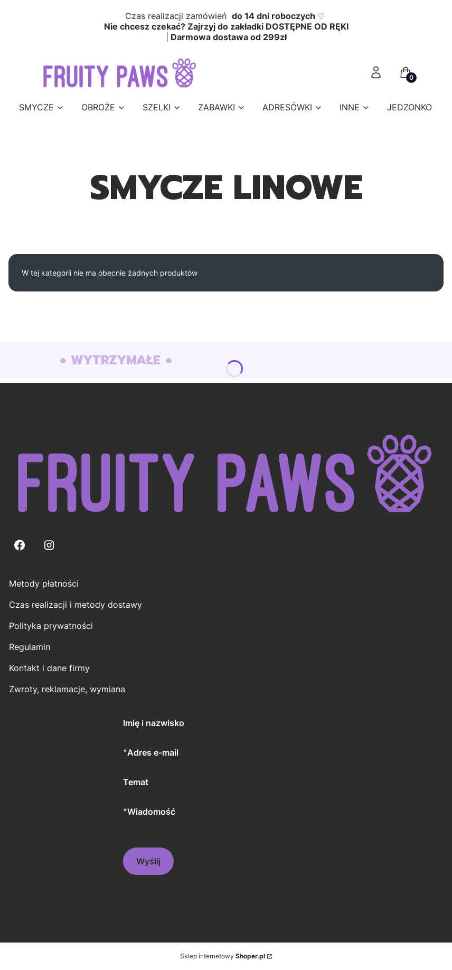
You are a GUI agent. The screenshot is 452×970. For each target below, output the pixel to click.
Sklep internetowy (222, 956)
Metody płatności (44, 583)
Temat (135, 782)
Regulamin (29, 647)
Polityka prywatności (51, 625)
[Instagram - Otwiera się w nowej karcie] (49, 545)
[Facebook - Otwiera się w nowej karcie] (19, 545)
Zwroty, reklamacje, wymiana (67, 689)
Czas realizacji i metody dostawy (75, 604)
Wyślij (148, 861)
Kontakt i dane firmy (49, 668)
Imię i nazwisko (153, 723)
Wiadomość (151, 811)
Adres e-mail (152, 752)
